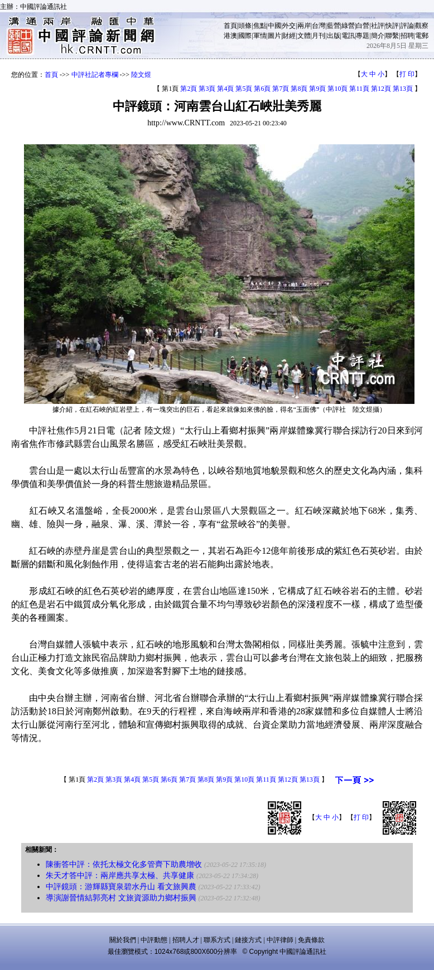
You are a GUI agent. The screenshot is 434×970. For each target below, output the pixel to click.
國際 (245, 36)
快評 (392, 26)
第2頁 (188, 88)
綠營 (348, 26)
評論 (407, 26)
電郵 (421, 36)
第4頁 (225, 88)
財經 (289, 36)
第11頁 (359, 88)
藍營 (333, 26)
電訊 (348, 36)
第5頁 (243, 88)
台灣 (318, 26)
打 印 (406, 74)
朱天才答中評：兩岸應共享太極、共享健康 (120, 875)
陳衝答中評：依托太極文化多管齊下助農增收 (124, 864)
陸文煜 (141, 75)
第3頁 (207, 88)
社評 (377, 26)
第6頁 (262, 88)
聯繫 (392, 36)
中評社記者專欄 (94, 75)
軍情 (260, 36)
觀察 (421, 26)
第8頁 (299, 88)
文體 (304, 36)
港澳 (230, 36)
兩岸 (304, 26)
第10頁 (337, 88)
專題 (362, 36)
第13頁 (403, 88)
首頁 (230, 26)
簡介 (377, 36)
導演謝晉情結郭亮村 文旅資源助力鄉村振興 (121, 898)
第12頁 (381, 88)
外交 (289, 26)
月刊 (318, 36)
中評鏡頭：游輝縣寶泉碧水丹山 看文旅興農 (121, 887)
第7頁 (280, 88)
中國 (274, 26)
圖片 (274, 36)
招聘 (407, 36)
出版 (333, 36)
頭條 (245, 26)
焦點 (260, 26)
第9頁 (317, 88)
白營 (362, 26)
